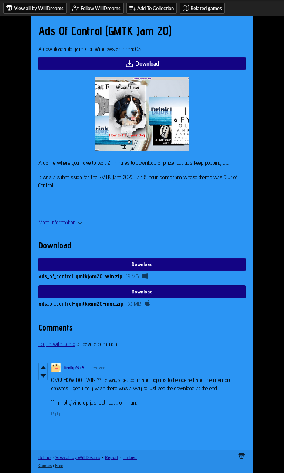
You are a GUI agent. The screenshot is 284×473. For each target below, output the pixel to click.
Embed (130, 457)
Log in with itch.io (56, 344)
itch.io (44, 457)
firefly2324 (74, 367)
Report (111, 457)
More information (60, 222)
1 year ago (96, 367)
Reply (55, 413)
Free (59, 465)
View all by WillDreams (77, 457)
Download (142, 64)
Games (45, 465)
